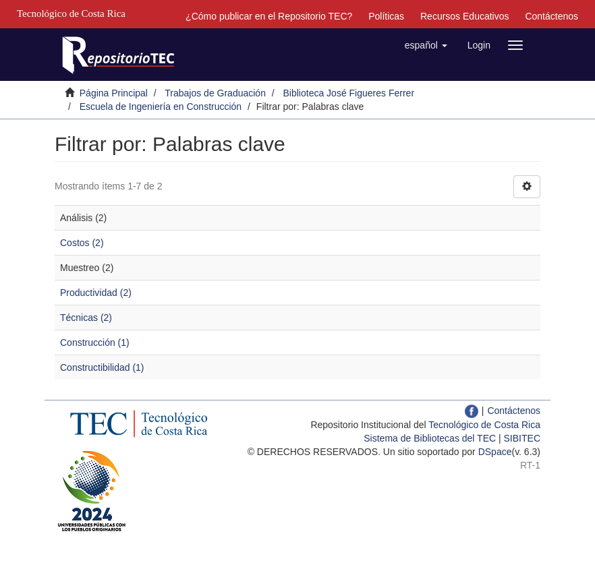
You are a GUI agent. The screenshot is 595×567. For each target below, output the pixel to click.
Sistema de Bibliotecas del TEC (430, 438)
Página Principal (114, 93)
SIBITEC (522, 438)
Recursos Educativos (464, 16)
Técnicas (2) (86, 317)
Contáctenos (551, 16)
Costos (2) (82, 242)
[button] (426, 45)
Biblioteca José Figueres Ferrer (349, 93)
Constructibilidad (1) (102, 367)
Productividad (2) (96, 292)
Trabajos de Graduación (215, 93)
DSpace (495, 451)
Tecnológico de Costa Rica (484, 424)
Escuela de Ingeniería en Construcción (161, 106)
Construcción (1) (95, 342)
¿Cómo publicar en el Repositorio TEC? (269, 16)
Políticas (386, 16)
